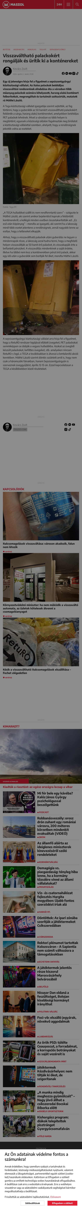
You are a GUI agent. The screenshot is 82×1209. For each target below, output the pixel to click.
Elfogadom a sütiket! (62, 1203)
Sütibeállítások (32, 1203)
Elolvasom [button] (55, 1196)
